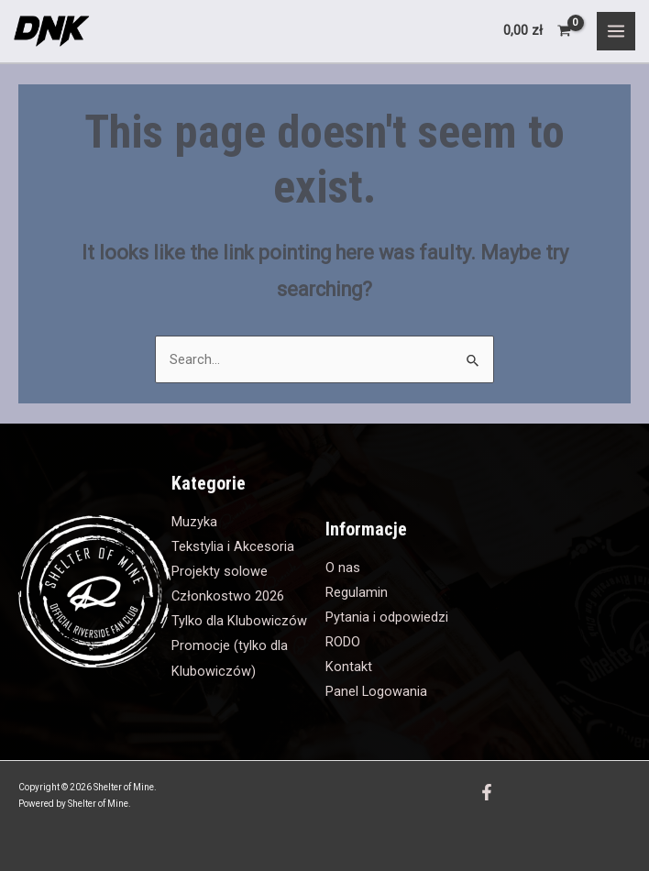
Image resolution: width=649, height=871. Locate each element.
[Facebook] (486, 792)
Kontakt (348, 666)
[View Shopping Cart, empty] (537, 30)
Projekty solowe (219, 571)
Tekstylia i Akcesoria (232, 546)
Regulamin (356, 592)
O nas (342, 567)
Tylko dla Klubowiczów (239, 620)
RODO (342, 642)
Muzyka (194, 521)
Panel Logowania (376, 691)
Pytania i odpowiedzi (386, 617)
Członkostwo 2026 (227, 596)
